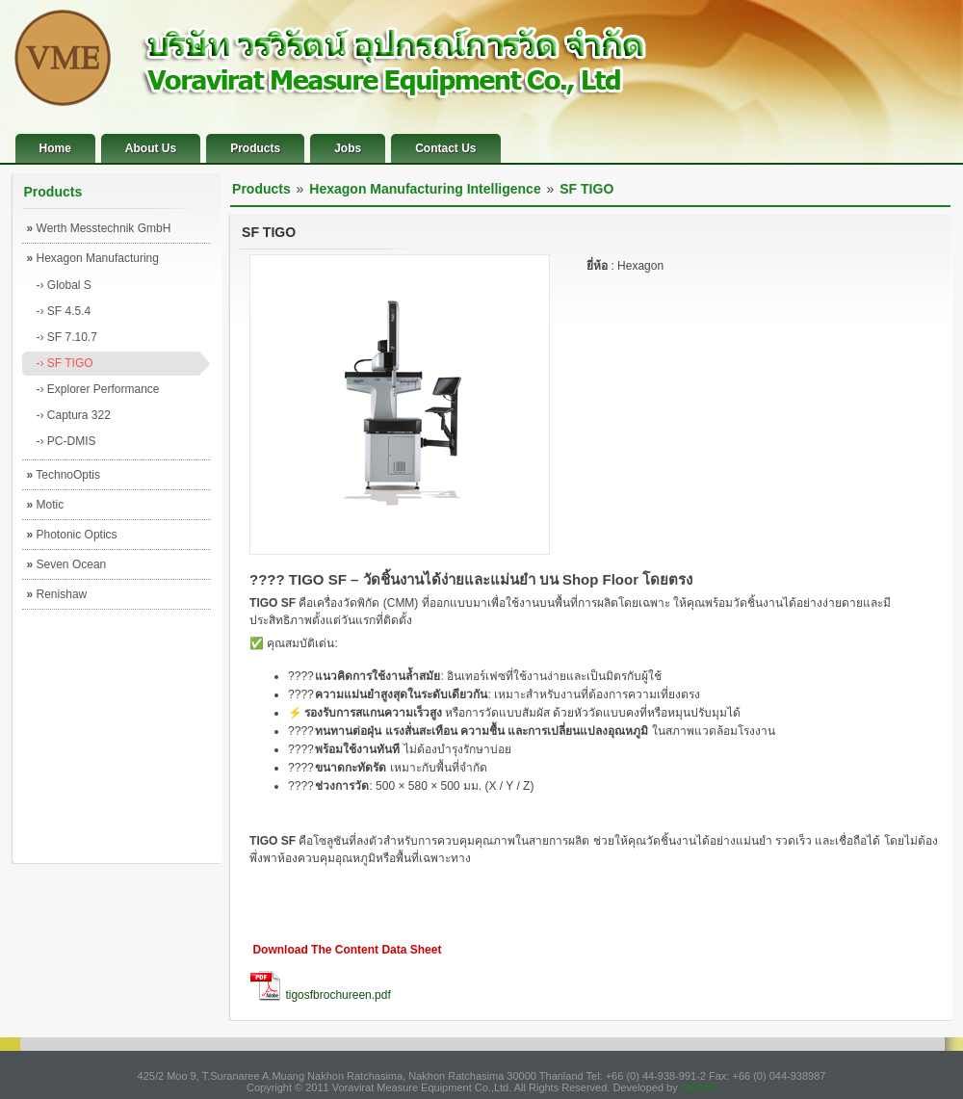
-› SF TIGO (65, 363)
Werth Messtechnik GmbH (99, 228)
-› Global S (64, 285)
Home (55, 148)
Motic (46, 504)
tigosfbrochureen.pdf (337, 995)
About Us (150, 148)
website (698, 1087)
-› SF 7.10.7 (67, 337)
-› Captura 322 (74, 415)
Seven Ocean (67, 564)
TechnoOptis (64, 475)
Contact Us (445, 148)
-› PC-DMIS (66, 441)
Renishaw (57, 594)
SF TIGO (586, 188)
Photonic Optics (72, 534)
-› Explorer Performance (98, 389)
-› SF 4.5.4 (64, 311)
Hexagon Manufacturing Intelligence (93, 262)
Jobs (347, 148)
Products (255, 148)
